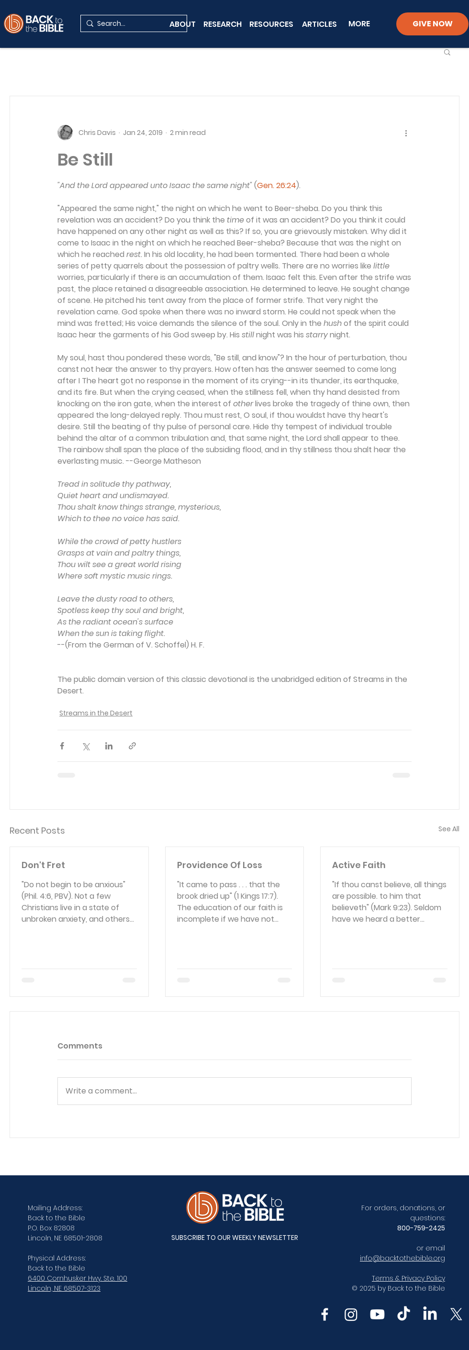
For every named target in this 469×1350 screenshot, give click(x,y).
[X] (456, 1314)
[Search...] (132, 24)
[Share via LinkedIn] (108, 745)
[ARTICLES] (319, 24)
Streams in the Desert (96, 713)
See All (448, 829)
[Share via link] (132, 745)
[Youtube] (377, 1314)
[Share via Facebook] (62, 745)
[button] (447, 52)
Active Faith (359, 865)
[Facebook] (324, 1314)
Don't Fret (43, 865)
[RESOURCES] (273, 24)
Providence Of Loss (219, 865)
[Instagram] (351, 1314)
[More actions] (406, 132)
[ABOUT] (183, 24)
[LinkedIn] (430, 1314)
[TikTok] (403, 1314)
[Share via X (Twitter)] (85, 745)
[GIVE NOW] (432, 23)
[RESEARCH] (222, 24)
